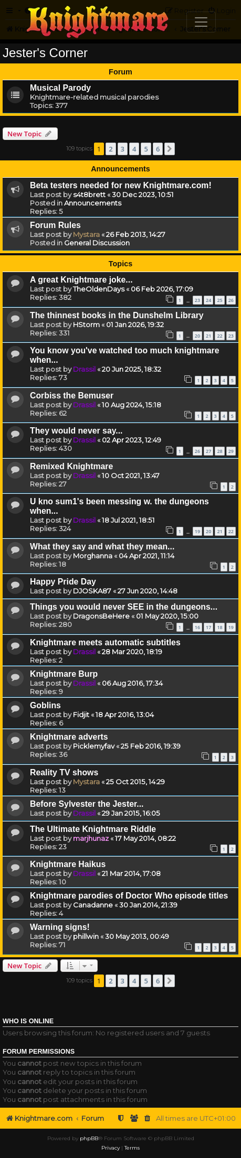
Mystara (86, 234)
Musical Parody (60, 87)
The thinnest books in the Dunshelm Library (117, 315)
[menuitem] (147, 1118)
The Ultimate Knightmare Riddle (93, 829)
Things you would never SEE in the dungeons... (123, 606)
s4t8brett (89, 194)
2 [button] (110, 149)
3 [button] (122, 149)
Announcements (92, 203)
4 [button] (134, 149)
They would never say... (76, 430)
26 (231, 300)
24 (208, 300)
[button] (169, 149)
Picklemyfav (93, 746)
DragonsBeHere (101, 616)
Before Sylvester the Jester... (86, 803)
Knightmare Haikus (68, 864)
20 (197, 335)
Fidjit (81, 714)
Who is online (28, 1021)
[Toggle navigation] (201, 22)
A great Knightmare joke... (81, 279)
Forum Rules (55, 225)
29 (231, 451)
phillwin (86, 936)
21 (208, 335)
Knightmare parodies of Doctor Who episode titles (129, 895)
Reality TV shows (64, 772)
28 (219, 451)
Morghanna (92, 555)
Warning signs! (60, 927)
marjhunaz (91, 838)
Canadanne (93, 905)
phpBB (89, 1138)
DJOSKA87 (92, 591)
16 (197, 627)
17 (208, 627)
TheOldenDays (98, 289)
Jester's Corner (45, 53)
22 (219, 335)
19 (197, 531)
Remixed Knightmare (71, 466)
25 (219, 300)
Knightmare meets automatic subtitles (105, 642)
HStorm (86, 324)
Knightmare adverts (69, 736)
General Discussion (97, 243)
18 (219, 627)
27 (208, 451)
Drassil (84, 369)
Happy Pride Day (63, 581)
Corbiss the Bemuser (71, 395)
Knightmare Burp (64, 673)
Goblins (45, 705)
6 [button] (158, 149)
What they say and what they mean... (102, 546)
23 (197, 300)
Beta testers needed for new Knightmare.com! (121, 185)
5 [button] (146, 149)
